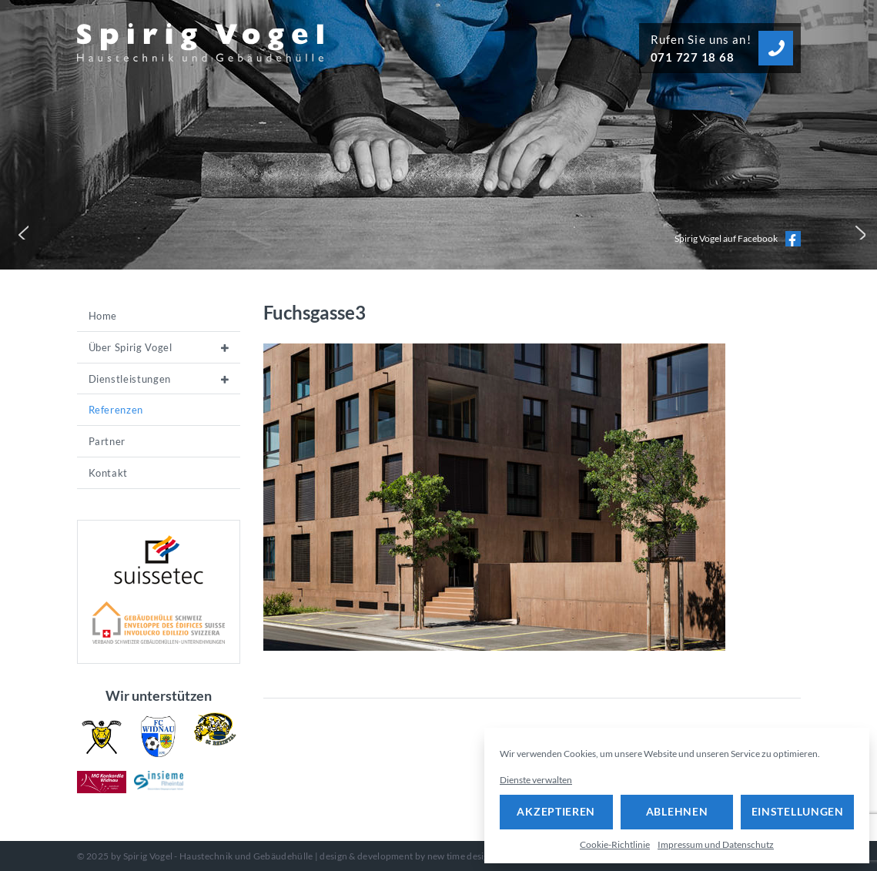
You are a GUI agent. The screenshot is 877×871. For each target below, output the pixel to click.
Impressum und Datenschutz (716, 844)
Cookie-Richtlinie (615, 844)
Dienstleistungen (130, 379)
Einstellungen (797, 811)
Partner (107, 441)
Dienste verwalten (536, 780)
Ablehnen (677, 811)
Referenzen (116, 410)
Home (103, 316)
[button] (20, 231)
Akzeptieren (556, 811)
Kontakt (109, 473)
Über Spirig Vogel (130, 347)
